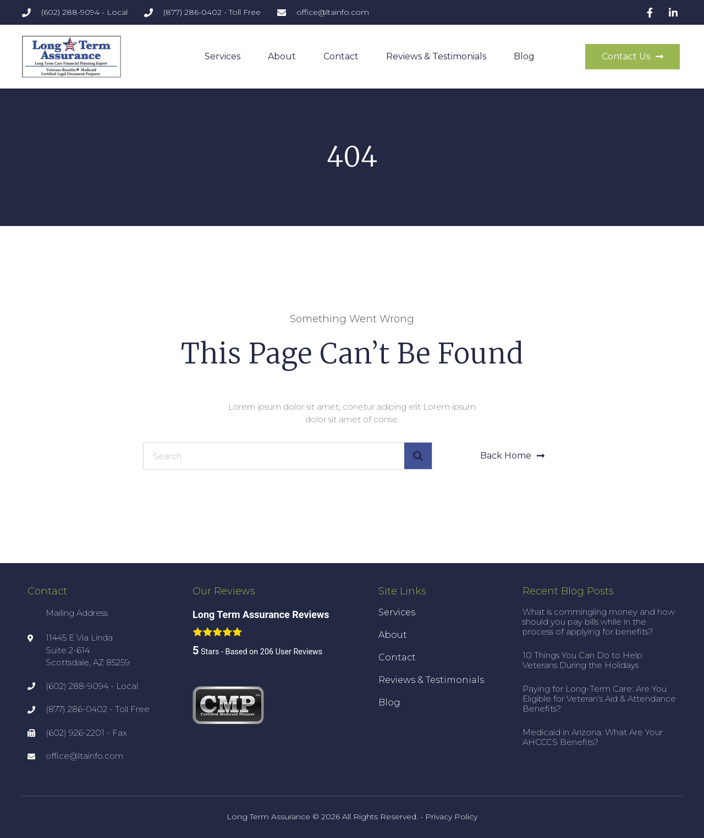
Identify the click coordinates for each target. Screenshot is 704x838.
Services (222, 56)
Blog (524, 56)
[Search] (418, 456)
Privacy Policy (451, 817)
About (282, 56)
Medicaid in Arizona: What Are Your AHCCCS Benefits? (592, 737)
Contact (341, 56)
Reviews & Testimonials (436, 56)
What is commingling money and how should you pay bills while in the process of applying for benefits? (598, 622)
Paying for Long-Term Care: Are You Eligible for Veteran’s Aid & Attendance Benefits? (599, 698)
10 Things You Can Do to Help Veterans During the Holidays (582, 660)
